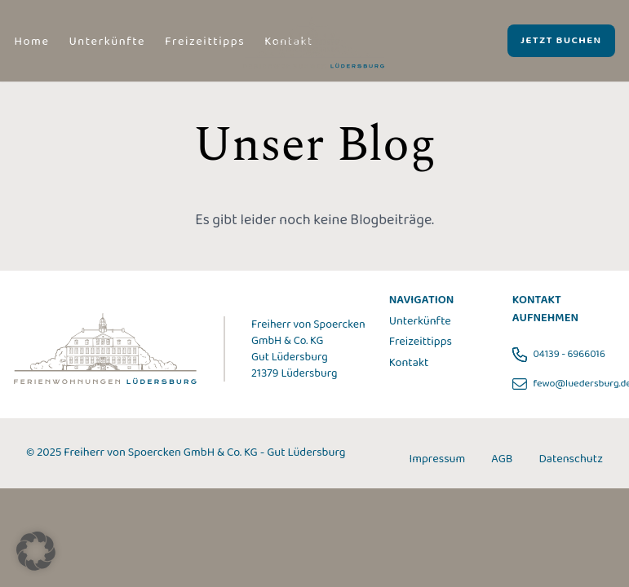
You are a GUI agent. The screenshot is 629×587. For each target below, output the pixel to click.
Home (32, 41)
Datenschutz (570, 460)
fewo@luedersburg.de (564, 384)
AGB (501, 460)
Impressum (437, 460)
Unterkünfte (107, 41)
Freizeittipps (205, 41)
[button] (36, 551)
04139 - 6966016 (558, 354)
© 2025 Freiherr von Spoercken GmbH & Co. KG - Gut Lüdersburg (185, 453)
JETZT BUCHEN (561, 40)
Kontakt (409, 363)
